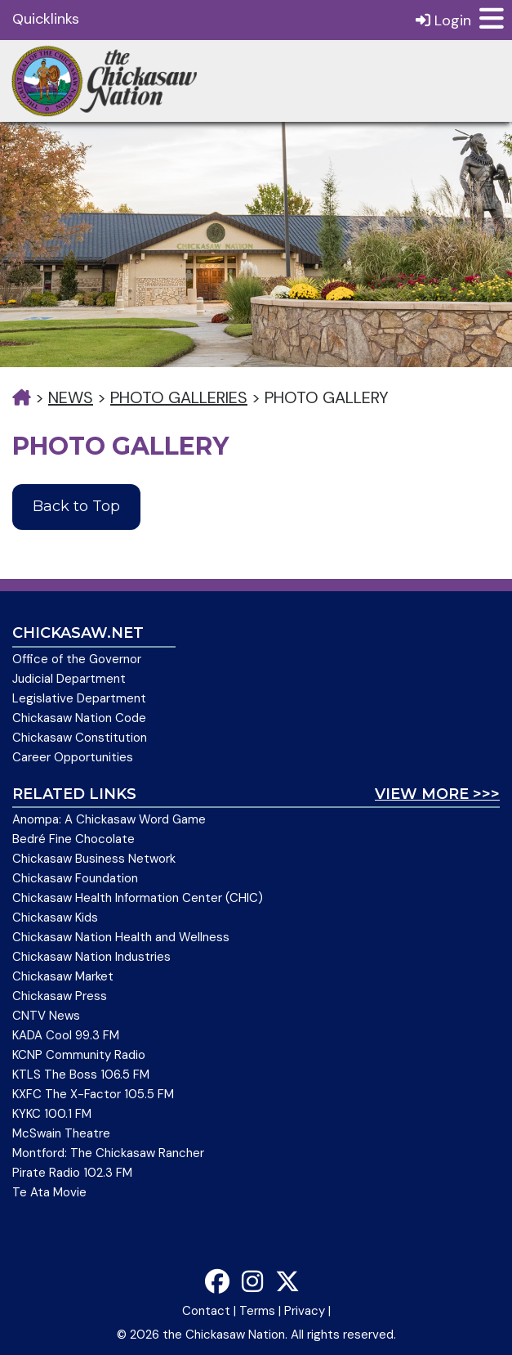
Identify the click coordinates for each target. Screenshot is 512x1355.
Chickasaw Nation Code (79, 718)
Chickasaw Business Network (94, 858)
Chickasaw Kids (55, 917)
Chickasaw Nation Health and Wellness (120, 937)
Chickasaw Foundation (75, 878)
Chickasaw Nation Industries (91, 957)
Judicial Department (69, 679)
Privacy (304, 1311)
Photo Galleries (178, 397)
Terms (257, 1311)
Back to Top (76, 506)
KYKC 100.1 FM (51, 1114)
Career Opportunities (72, 757)
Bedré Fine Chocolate (73, 839)
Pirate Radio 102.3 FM (72, 1172)
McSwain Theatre (61, 1133)
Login (443, 20)
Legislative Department (79, 698)
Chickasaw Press (59, 996)
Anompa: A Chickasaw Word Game (109, 819)
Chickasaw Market (63, 976)
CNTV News (46, 1015)
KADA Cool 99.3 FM (65, 1035)
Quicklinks (45, 19)
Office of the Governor (76, 659)
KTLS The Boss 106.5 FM (80, 1074)
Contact (206, 1311)
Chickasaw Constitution (79, 737)
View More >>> (437, 794)
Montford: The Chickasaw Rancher (108, 1153)
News (70, 397)
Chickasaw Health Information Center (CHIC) (137, 898)
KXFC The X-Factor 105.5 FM (93, 1094)
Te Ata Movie (49, 1192)
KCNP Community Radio (78, 1055)
